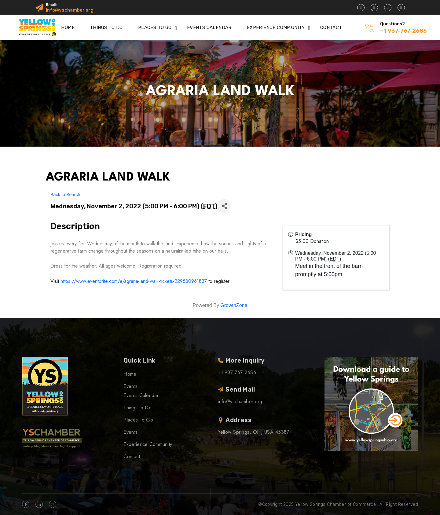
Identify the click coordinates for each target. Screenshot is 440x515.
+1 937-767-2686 (403, 30)
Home (68, 27)
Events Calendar (209, 27)
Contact (331, 27)
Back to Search (65, 194)
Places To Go (155, 27)
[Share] (224, 206)
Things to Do (106, 27)
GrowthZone (233, 305)
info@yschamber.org (70, 10)
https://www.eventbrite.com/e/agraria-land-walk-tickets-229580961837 (134, 281)
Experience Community (276, 27)
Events (130, 386)
